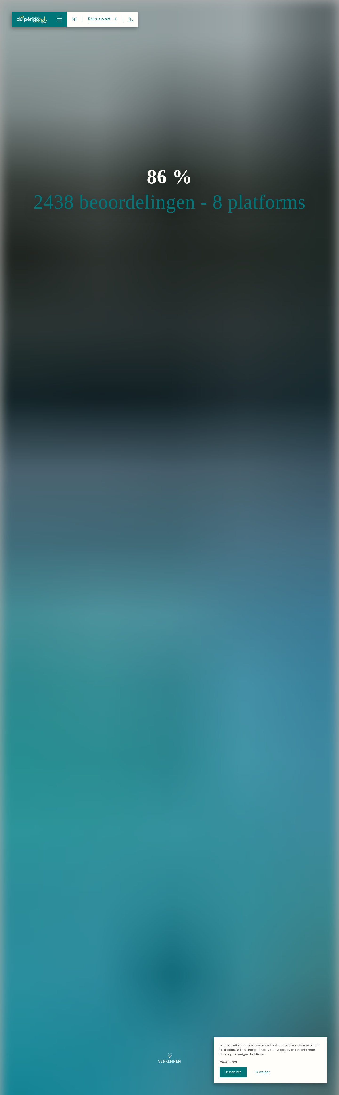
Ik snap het (233, 1072)
